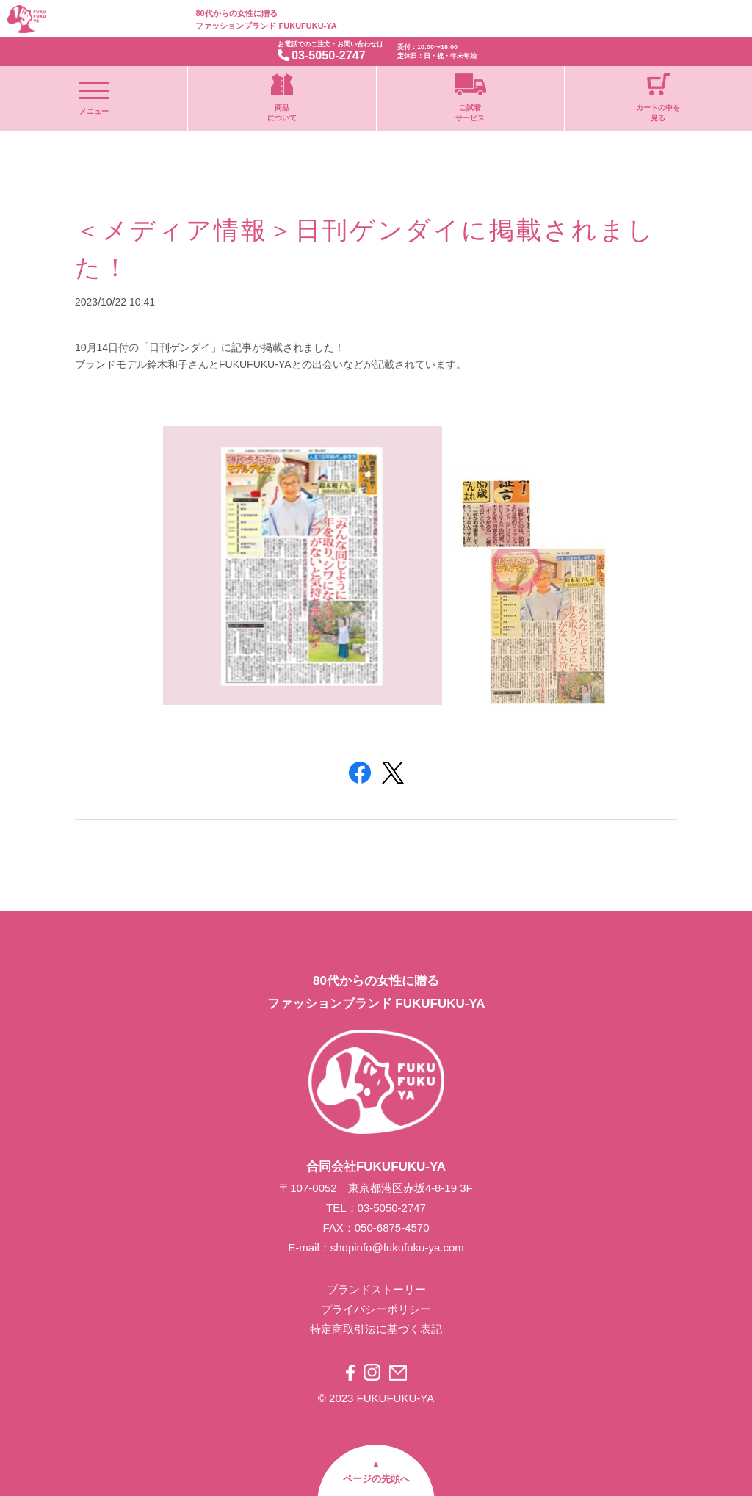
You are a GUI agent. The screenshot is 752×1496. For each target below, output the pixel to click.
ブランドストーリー (376, 1289)
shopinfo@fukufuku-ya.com (397, 1247)
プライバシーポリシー (376, 1309)
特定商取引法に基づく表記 (376, 1329)
